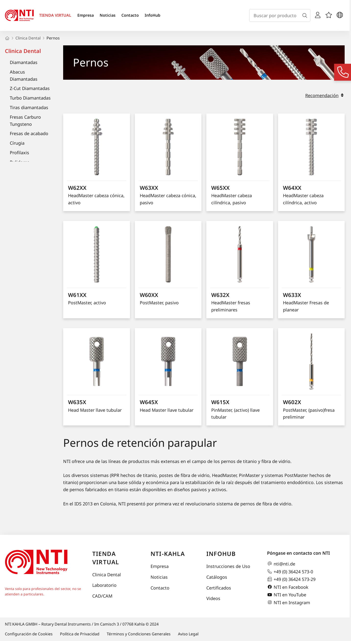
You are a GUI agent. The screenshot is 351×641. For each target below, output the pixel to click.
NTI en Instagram (288, 602)
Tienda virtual (105, 558)
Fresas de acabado (29, 133)
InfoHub (152, 15)
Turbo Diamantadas (30, 98)
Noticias (108, 15)
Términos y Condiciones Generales (139, 634)
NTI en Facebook (287, 587)
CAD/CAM (102, 596)
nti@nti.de (281, 563)
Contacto (130, 15)
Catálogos (216, 577)
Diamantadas (23, 62)
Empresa (85, 15)
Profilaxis (19, 152)
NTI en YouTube (286, 595)
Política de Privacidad (79, 634)
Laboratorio (104, 585)
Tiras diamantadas (29, 107)
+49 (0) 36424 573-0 (290, 571)
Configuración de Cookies (29, 634)
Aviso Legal (188, 634)
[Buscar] (305, 15)
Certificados (218, 588)
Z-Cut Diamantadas (30, 88)
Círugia (17, 143)
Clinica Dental (23, 50)
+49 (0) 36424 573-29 (291, 579)
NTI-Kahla (168, 554)
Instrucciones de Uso (228, 566)
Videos (213, 598)
